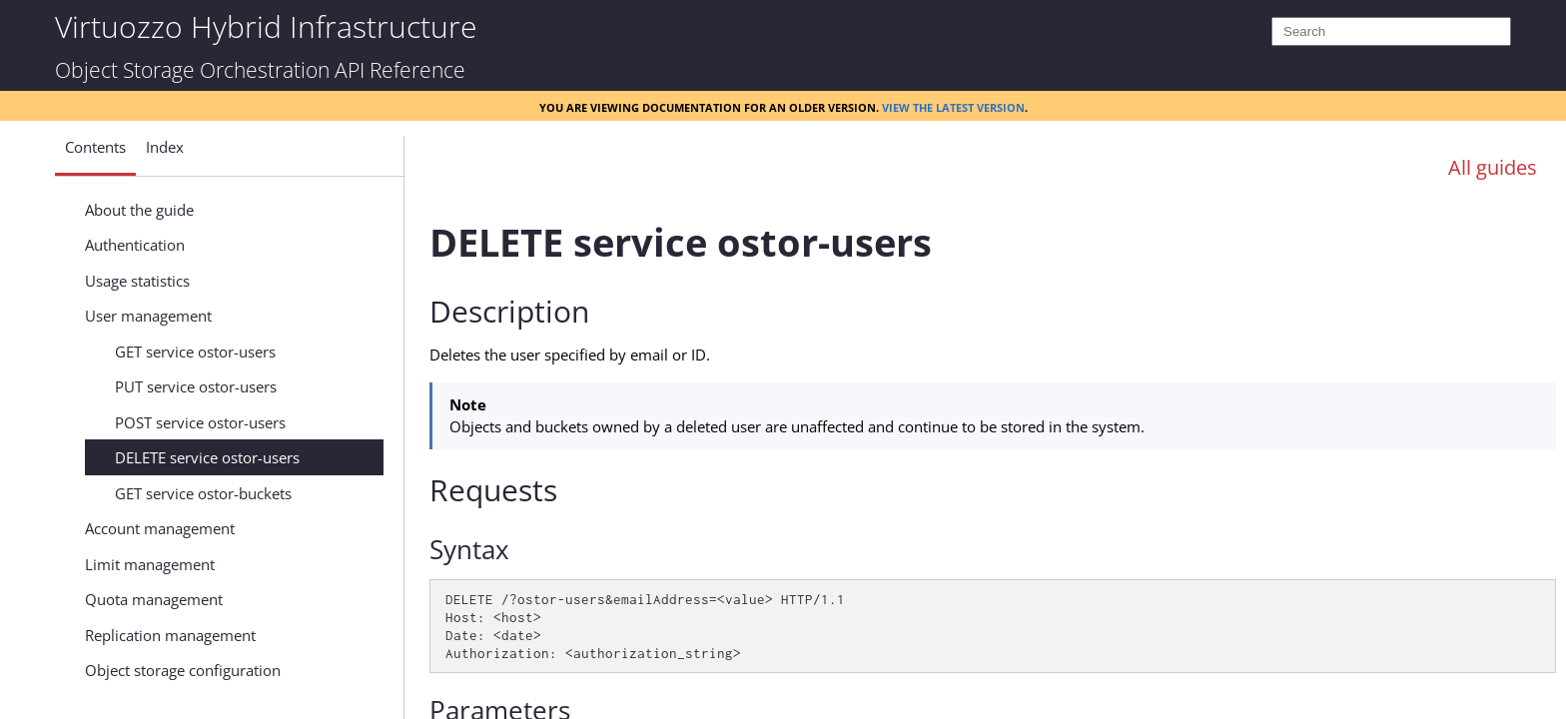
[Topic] (992, 452)
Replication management (170, 635)
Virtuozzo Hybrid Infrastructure (265, 25)
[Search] (1391, 31)
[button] (95, 155)
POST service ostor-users (200, 422)
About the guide (139, 210)
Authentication (135, 245)
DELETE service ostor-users (207, 457)
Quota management (154, 599)
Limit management (150, 564)
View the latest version (953, 106)
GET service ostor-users (195, 351)
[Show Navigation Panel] (361, 152)
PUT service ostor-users (196, 386)
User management (148, 316)
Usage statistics (137, 281)
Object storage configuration (183, 670)
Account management (160, 528)
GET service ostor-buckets (203, 493)
